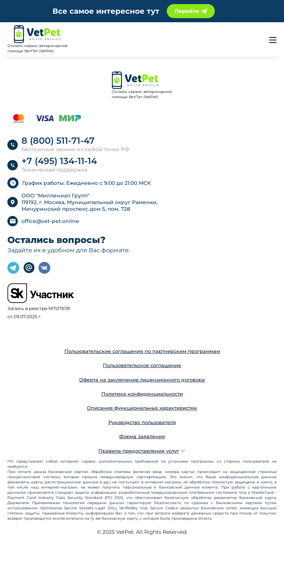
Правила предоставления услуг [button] (142, 451)
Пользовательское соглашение (142, 365)
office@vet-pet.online (50, 221)
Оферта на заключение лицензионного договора (142, 380)
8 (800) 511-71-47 (58, 140)
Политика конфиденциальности (142, 394)
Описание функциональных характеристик (142, 408)
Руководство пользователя (142, 422)
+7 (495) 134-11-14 (59, 161)
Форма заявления (142, 436)
